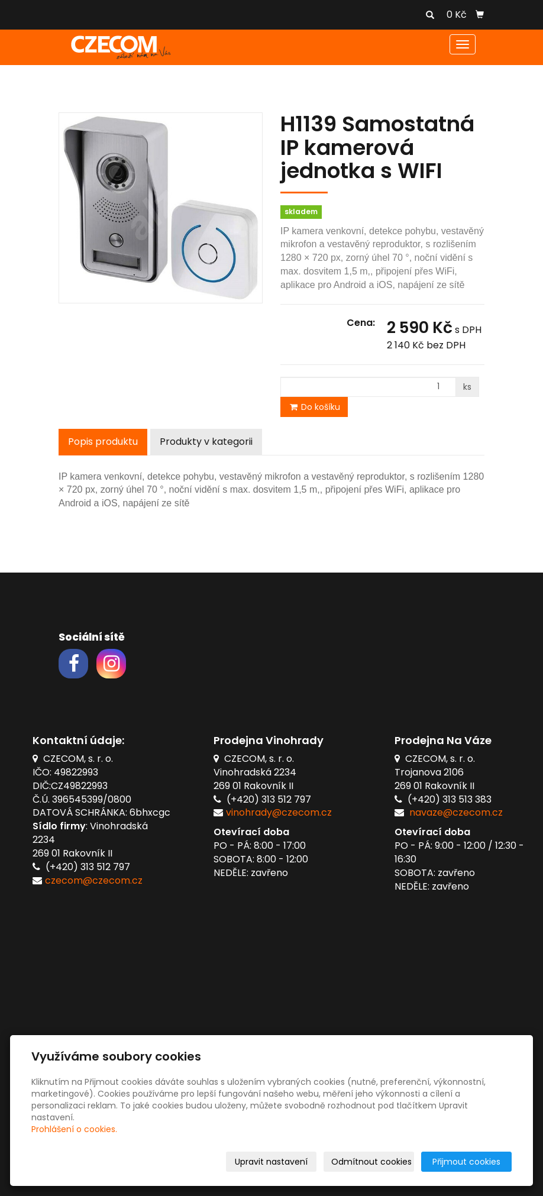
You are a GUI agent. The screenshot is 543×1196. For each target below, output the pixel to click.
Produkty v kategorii (206, 441)
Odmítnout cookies (371, 1162)
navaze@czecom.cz (456, 812)
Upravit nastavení (271, 1162)
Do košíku (314, 407)
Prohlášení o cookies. (74, 1129)
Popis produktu (103, 441)
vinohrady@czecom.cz (279, 812)
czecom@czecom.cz (94, 880)
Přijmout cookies (466, 1162)
